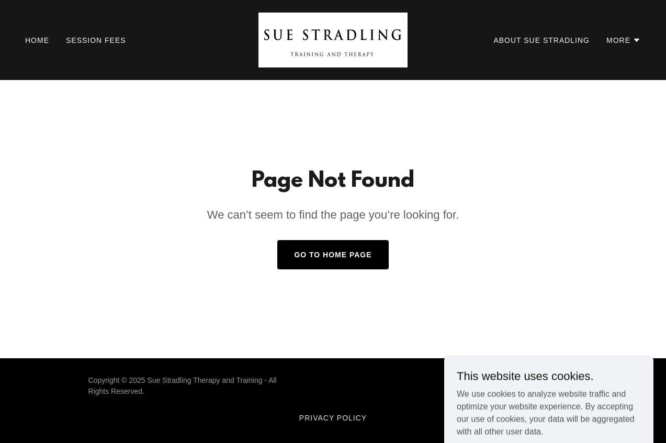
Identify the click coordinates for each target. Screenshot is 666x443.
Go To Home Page (332, 255)
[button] (623, 40)
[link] (333, 39)
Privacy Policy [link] (333, 418)
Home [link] (37, 40)
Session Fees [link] (96, 40)
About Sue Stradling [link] (541, 40)
